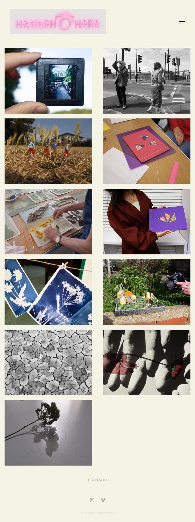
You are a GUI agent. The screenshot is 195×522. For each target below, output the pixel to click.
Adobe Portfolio (105, 512)
